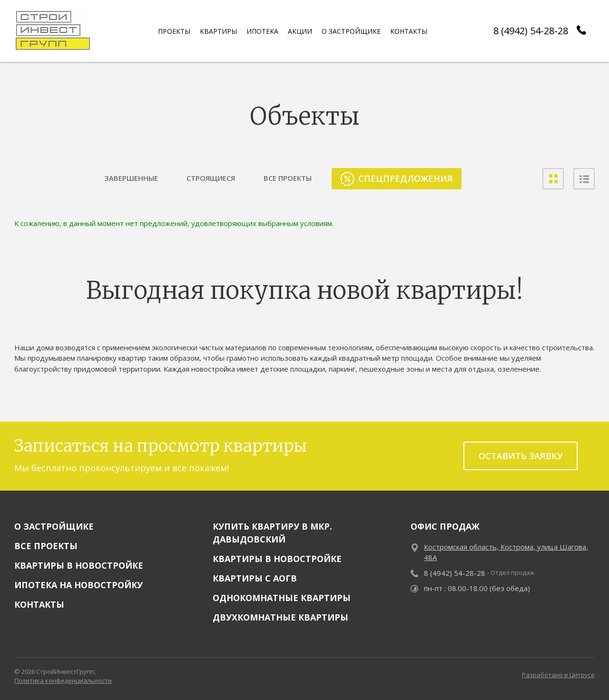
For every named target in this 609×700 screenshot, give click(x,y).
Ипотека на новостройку (78, 585)
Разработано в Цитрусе (558, 674)
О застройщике (54, 526)
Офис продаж (445, 526)
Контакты (39, 604)
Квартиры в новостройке (78, 565)
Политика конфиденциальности (63, 680)
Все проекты (46, 546)
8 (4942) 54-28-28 (530, 30)
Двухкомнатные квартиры (280, 617)
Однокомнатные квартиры (282, 597)
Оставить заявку (521, 456)
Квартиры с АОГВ (255, 578)
